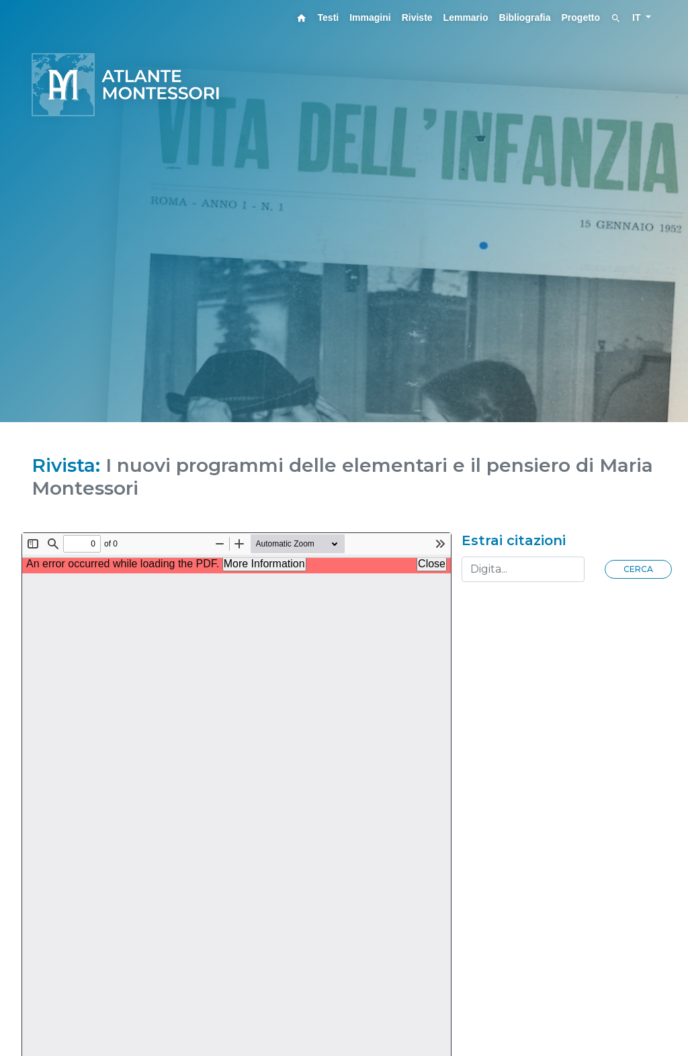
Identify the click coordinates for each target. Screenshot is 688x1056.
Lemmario (465, 17)
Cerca (638, 569)
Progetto (581, 17)
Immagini (369, 17)
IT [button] (637, 17)
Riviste (417, 17)
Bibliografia (525, 17)
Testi (328, 17)
